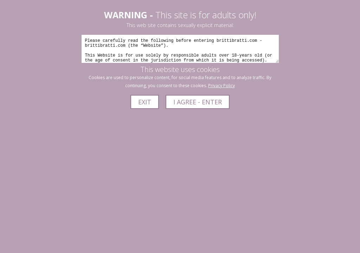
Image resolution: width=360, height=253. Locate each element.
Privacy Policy (221, 86)
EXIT (144, 102)
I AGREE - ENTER (197, 102)
